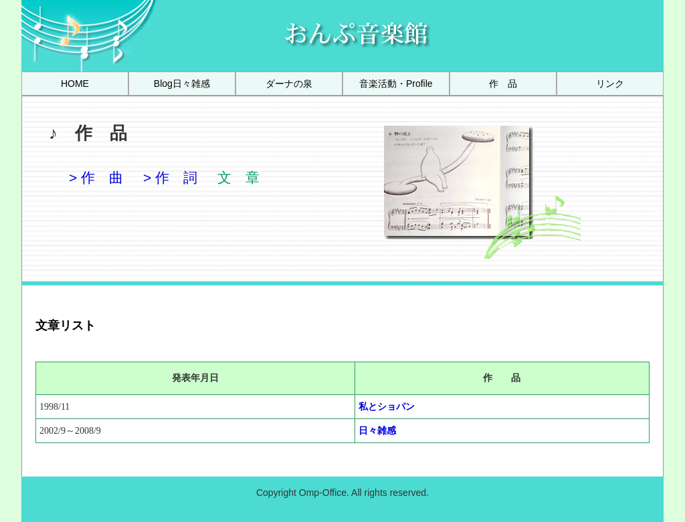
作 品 (503, 83)
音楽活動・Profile (396, 83)
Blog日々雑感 (182, 83)
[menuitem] (74, 84)
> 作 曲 (96, 177)
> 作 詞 (170, 177)
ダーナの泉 (289, 83)
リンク (610, 83)
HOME (75, 83)
